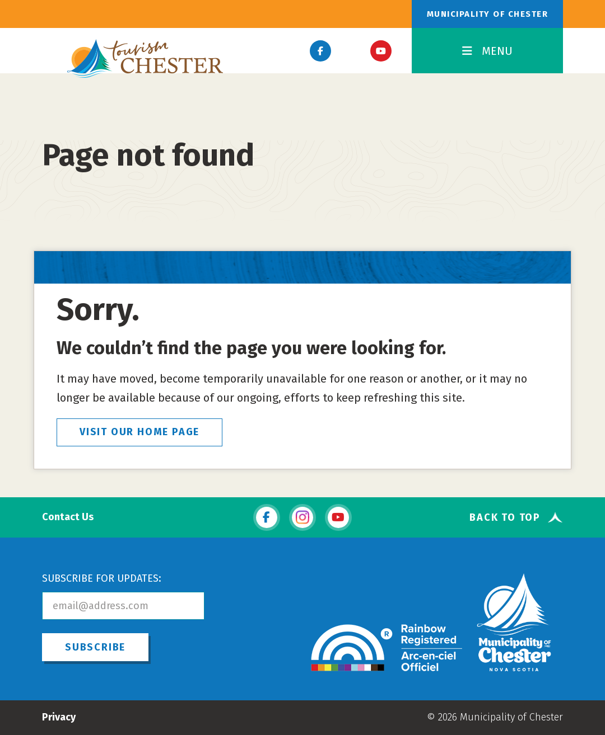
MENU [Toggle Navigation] (487, 51)
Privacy (59, 717)
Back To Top (505, 517)
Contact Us (68, 517)
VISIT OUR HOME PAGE (139, 432)
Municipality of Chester (487, 14)
